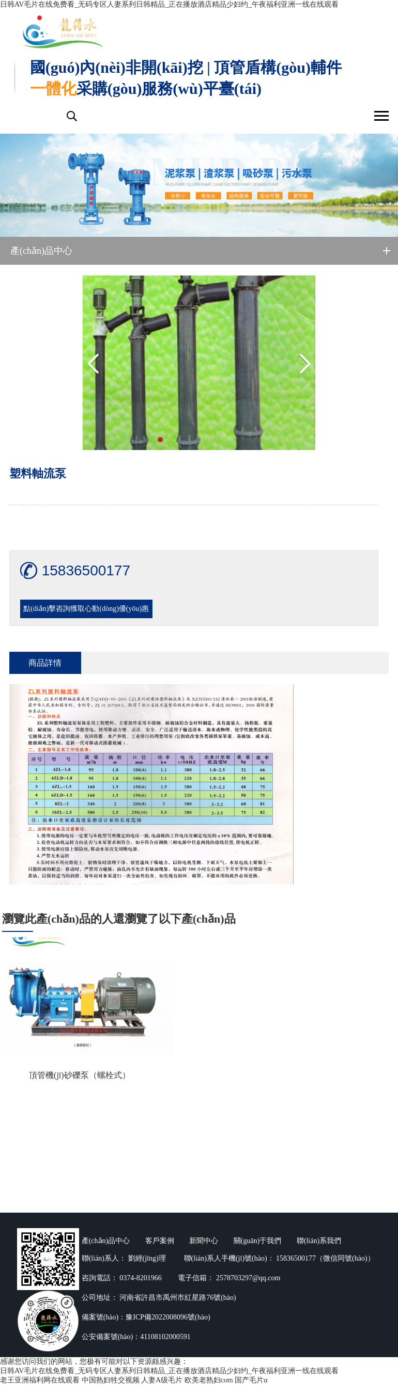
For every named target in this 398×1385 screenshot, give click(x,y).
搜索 (71, 116)
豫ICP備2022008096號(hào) (168, 1317)
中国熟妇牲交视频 (111, 1380)
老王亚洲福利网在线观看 (40, 1380)
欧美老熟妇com (209, 1380)
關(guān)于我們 (258, 1241)
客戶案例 (159, 1241)
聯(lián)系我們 (319, 1241)
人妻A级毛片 (161, 1380)
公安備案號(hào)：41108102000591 (136, 1337)
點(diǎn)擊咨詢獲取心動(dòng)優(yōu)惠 (86, 609)
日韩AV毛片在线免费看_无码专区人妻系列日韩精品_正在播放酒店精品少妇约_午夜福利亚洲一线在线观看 (169, 4)
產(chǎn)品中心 (106, 1241)
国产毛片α (251, 1380)
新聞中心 (203, 1241)
